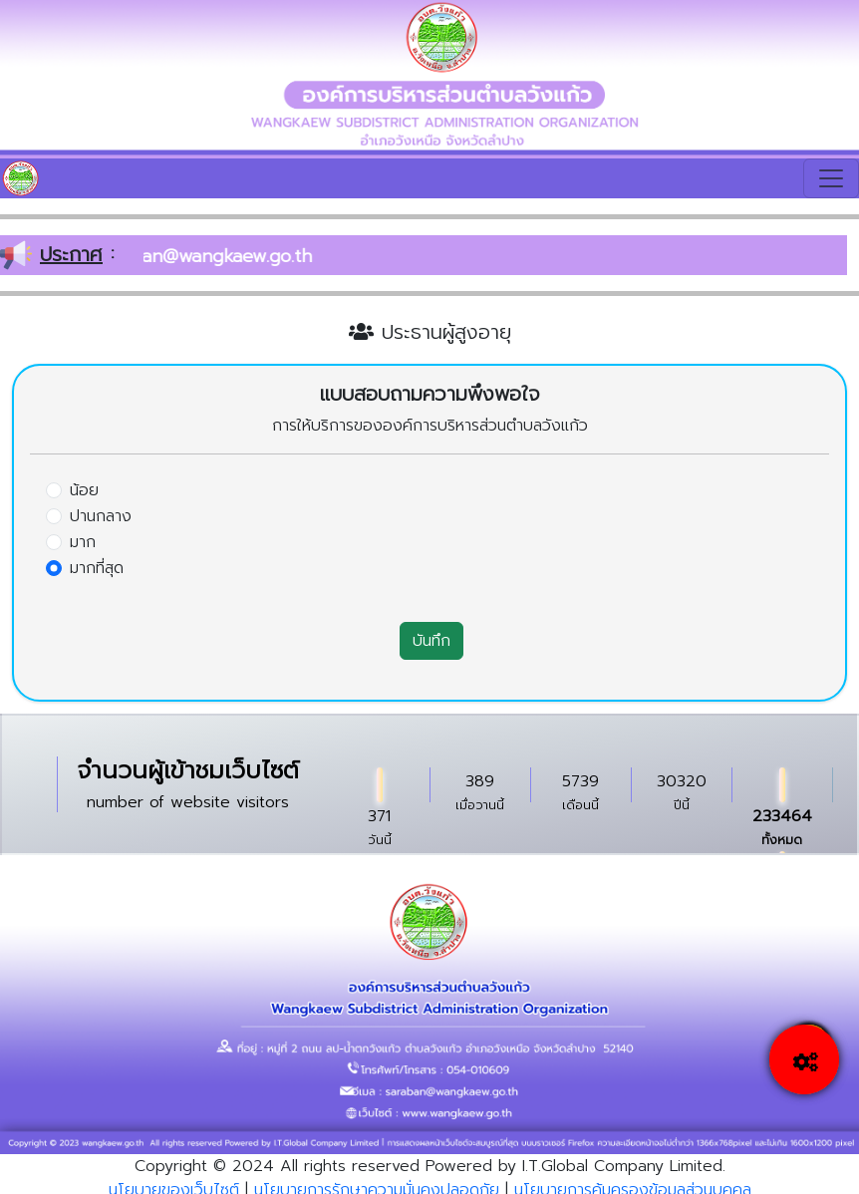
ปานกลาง (101, 516)
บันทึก (431, 641)
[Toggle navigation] (831, 178)
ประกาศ (71, 254)
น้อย (84, 490)
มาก (83, 542)
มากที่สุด (97, 568)
